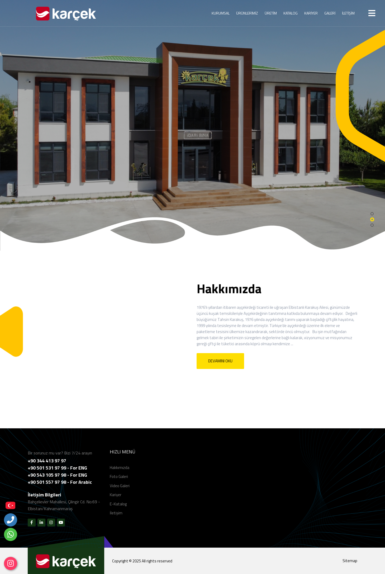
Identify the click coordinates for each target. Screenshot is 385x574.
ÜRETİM (271, 13)
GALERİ (329, 13)
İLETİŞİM (348, 13)
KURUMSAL (221, 13)
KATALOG (290, 13)
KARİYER (311, 13)
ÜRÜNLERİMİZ (247, 13)
